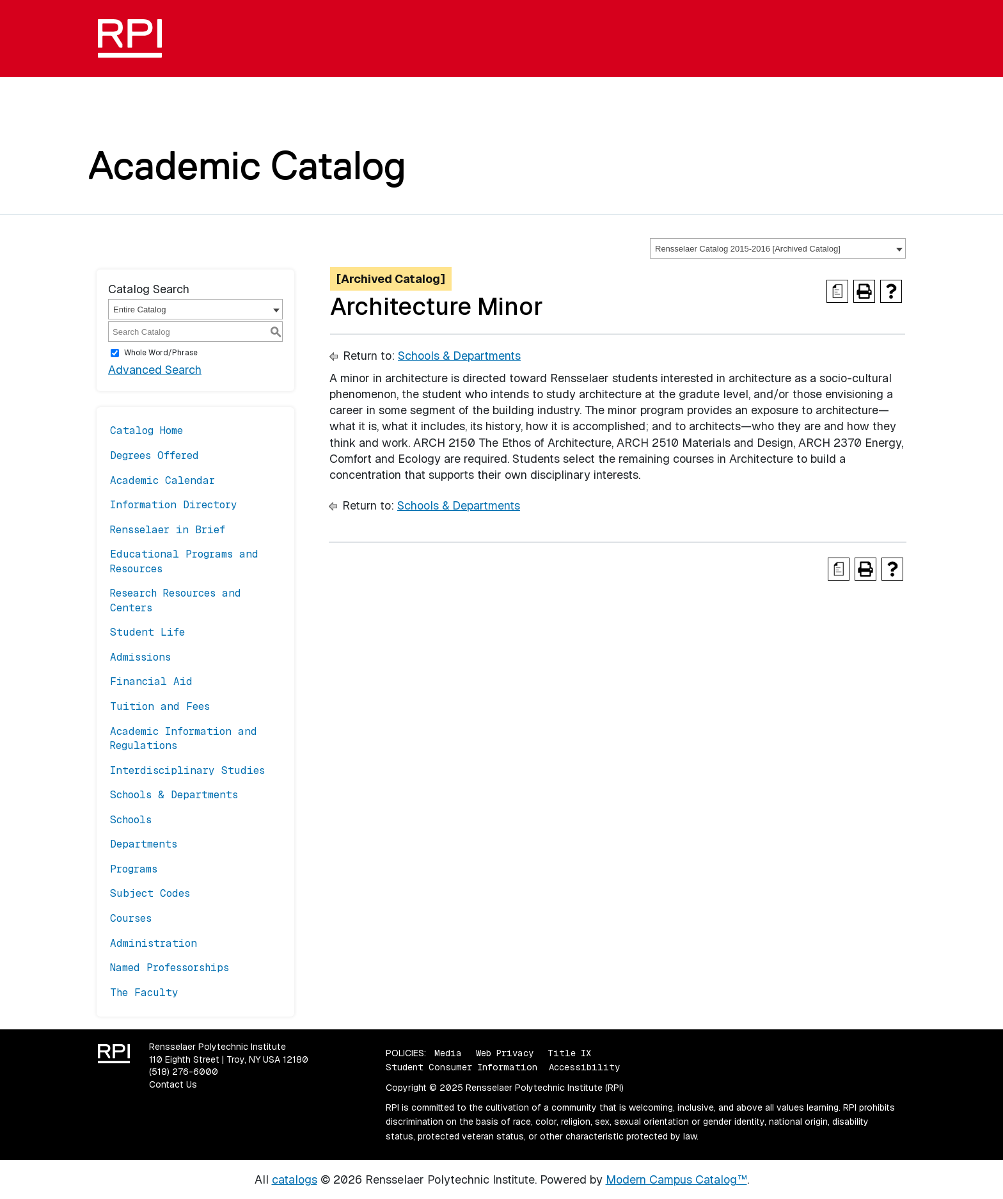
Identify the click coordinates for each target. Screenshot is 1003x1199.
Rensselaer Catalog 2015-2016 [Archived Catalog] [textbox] (748, 248)
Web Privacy (504, 1053)
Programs (133, 869)
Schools (131, 819)
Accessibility (584, 1067)
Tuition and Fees (160, 706)
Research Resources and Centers (175, 600)
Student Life (147, 632)
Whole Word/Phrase (161, 353)
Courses (131, 918)
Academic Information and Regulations (183, 738)
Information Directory (173, 504)
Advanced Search (154, 369)
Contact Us (173, 1084)
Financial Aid (151, 681)
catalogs (294, 1179)
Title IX (569, 1053)
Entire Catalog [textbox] (139, 309)
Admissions (140, 657)
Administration (153, 943)
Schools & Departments (174, 794)
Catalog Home (146, 430)
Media (448, 1053)
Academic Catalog (247, 165)
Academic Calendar (162, 480)
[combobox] (778, 248)
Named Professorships (169, 967)
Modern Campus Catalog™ (676, 1179)
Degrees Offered (154, 455)
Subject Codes (150, 893)
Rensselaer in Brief (167, 529)
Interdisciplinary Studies (187, 770)
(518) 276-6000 (183, 1071)
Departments (143, 844)
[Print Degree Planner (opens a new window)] (837, 291)
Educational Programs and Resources (184, 561)
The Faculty (144, 992)
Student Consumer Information (461, 1067)
